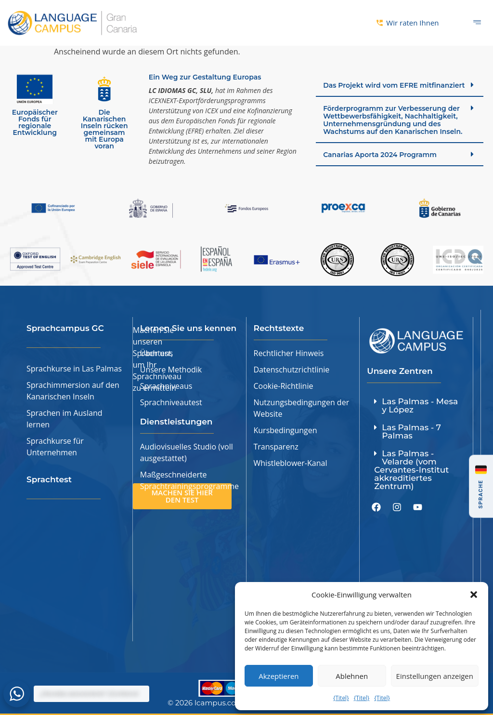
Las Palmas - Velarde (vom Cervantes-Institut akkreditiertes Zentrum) (411, 470)
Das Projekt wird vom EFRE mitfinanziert (394, 85)
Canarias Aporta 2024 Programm (380, 154)
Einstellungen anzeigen (434, 676)
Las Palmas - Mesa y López (420, 405)
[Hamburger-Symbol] (477, 22)
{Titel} (341, 698)
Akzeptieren (278, 676)
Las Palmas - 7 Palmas (411, 431)
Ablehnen (352, 676)
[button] (474, 594)
